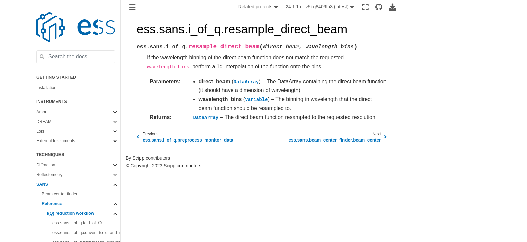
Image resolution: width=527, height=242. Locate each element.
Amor (41, 112)
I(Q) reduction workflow (70, 213)
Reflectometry (49, 174)
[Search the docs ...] (75, 56)
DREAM (43, 121)
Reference (52, 203)
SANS (42, 184)
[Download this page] (392, 7)
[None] (259, 7)
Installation (46, 87)
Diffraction (45, 165)
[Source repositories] (379, 7)
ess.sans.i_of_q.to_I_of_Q (77, 222)
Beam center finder (59, 194)
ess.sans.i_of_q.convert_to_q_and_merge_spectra (86, 232)
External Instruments (55, 140)
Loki (40, 131)
